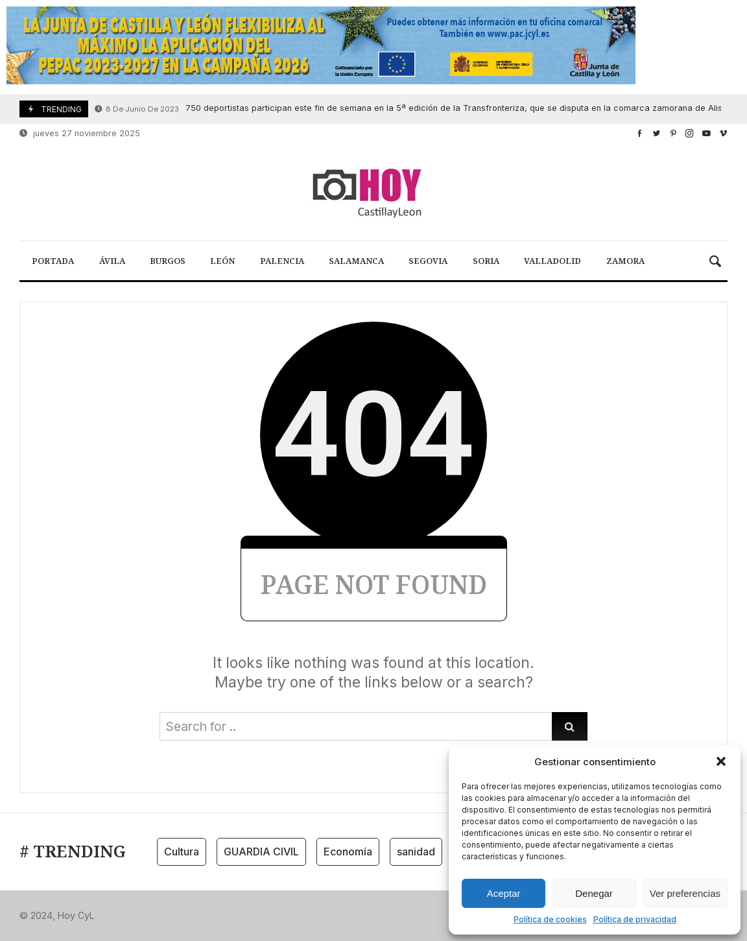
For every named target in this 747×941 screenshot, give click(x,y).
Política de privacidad (634, 919)
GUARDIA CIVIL (261, 851)
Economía (348, 851)
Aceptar (504, 893)
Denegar (594, 893)
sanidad (416, 851)
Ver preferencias (685, 893)
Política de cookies (550, 919)
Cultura (181, 851)
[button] (721, 761)
